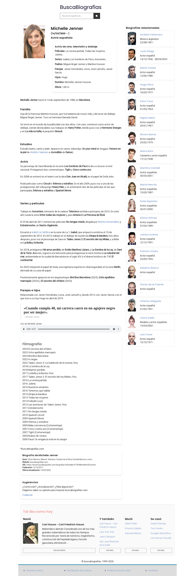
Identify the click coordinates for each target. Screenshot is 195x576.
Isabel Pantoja (158, 523)
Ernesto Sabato (133, 528)
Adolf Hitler (131, 523)
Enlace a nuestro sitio (118, 570)
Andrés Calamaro (39, 152)
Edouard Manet (133, 533)
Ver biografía (59, 550)
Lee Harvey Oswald (161, 538)
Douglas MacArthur (161, 533)
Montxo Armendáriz (108, 221)
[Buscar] (96, 16)
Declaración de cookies (79, 570)
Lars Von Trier (107, 531)
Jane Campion (107, 536)
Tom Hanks (157, 528)
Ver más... (110, 550)
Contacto (153, 570)
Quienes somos (34, 570)
